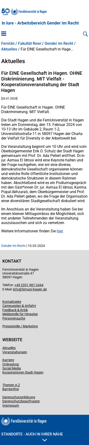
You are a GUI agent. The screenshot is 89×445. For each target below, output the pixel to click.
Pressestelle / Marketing (20, 326)
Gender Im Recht (13, 246)
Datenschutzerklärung (18, 397)
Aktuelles (9, 49)
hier (60, 231)
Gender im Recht (59, 43)
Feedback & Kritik (15, 310)
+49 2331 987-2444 (28, 285)
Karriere (8, 360)
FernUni (7, 43)
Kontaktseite (11, 302)
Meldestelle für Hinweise (20, 314)
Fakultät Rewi (29, 43)
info (16, 289)
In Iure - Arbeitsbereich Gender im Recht (40, 23)
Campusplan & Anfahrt (19, 306)
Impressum (10, 405)
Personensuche (13, 318)
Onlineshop (10, 364)
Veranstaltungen (14, 352)
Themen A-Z (11, 385)
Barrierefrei (10, 389)
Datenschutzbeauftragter (21, 401)
